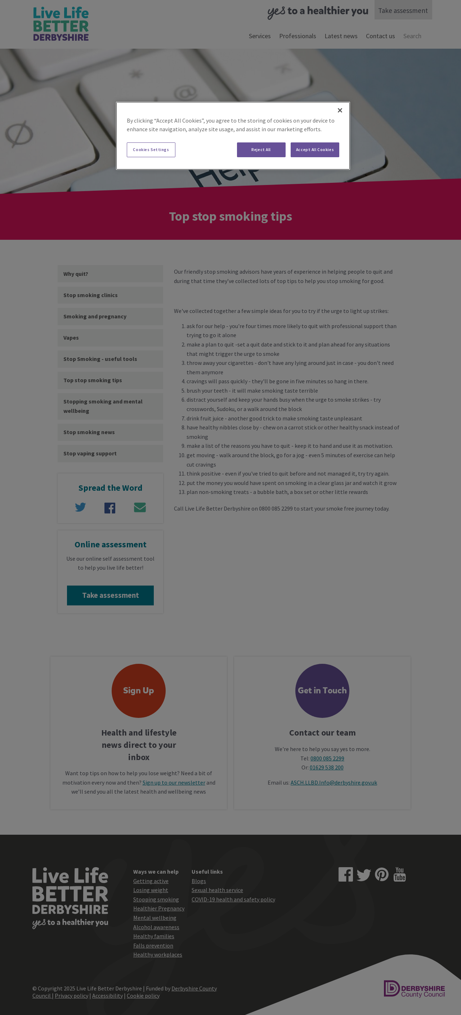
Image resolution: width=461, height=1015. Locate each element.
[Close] (340, 110)
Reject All (261, 149)
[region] (233, 136)
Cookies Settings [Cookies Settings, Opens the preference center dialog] (151, 149)
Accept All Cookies (315, 149)
